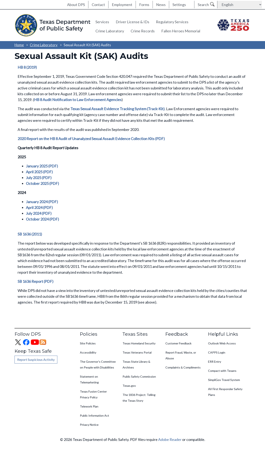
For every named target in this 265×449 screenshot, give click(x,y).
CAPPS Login (216, 352)
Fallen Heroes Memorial (180, 31)
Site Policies (88, 343)
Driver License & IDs (132, 22)
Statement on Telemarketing (89, 379)
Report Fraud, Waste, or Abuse (180, 355)
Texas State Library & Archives (136, 364)
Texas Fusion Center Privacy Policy (93, 394)
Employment (122, 4)
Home (19, 45)
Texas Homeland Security (139, 343)
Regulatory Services (172, 22)
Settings (179, 4)
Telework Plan (89, 406)
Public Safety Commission (139, 376)
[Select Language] (239, 4)
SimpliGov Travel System (224, 380)
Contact (98, 4)
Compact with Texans (222, 370)
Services (102, 22)
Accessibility (88, 352)
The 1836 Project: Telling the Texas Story (139, 397)
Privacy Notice (89, 424)
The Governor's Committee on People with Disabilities (98, 364)
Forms (144, 4)
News (161, 4)
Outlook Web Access (222, 343)
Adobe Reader (170, 439)
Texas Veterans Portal (137, 352)
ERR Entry (214, 361)
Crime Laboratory (109, 31)
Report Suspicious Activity (36, 359)
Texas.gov (129, 385)
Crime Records (143, 31)
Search (203, 4)
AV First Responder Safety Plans (225, 392)
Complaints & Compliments (183, 367)
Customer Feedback (178, 343)
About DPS (76, 4)
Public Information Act (94, 415)
